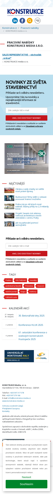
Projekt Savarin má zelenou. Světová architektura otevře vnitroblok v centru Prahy (28, 215)
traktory (33, 291)
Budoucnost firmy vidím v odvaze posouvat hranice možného (30, 198)
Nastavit (26, 477)
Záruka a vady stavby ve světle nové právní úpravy (29, 190)
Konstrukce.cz (9, 27)
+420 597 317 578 (17, 392)
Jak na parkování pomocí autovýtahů (26, 223)
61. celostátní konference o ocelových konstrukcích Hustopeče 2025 (33, 336)
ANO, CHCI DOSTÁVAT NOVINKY (26, 118)
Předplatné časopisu (11, 408)
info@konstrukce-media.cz (19, 398)
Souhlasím (26, 484)
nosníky (33, 280)
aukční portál (11, 291)
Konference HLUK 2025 (31, 325)
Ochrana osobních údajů (12, 406)
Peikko (8, 280)
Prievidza (29, 286)
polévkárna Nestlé (13, 286)
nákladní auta (11, 297)
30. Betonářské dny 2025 (32, 315)
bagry (23, 291)
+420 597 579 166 (13, 395)
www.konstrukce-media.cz (13, 401)
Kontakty (5, 411)
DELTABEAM (21, 280)
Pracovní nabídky (30, 27)
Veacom (40, 286)
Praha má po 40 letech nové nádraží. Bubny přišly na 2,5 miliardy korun (32, 206)
